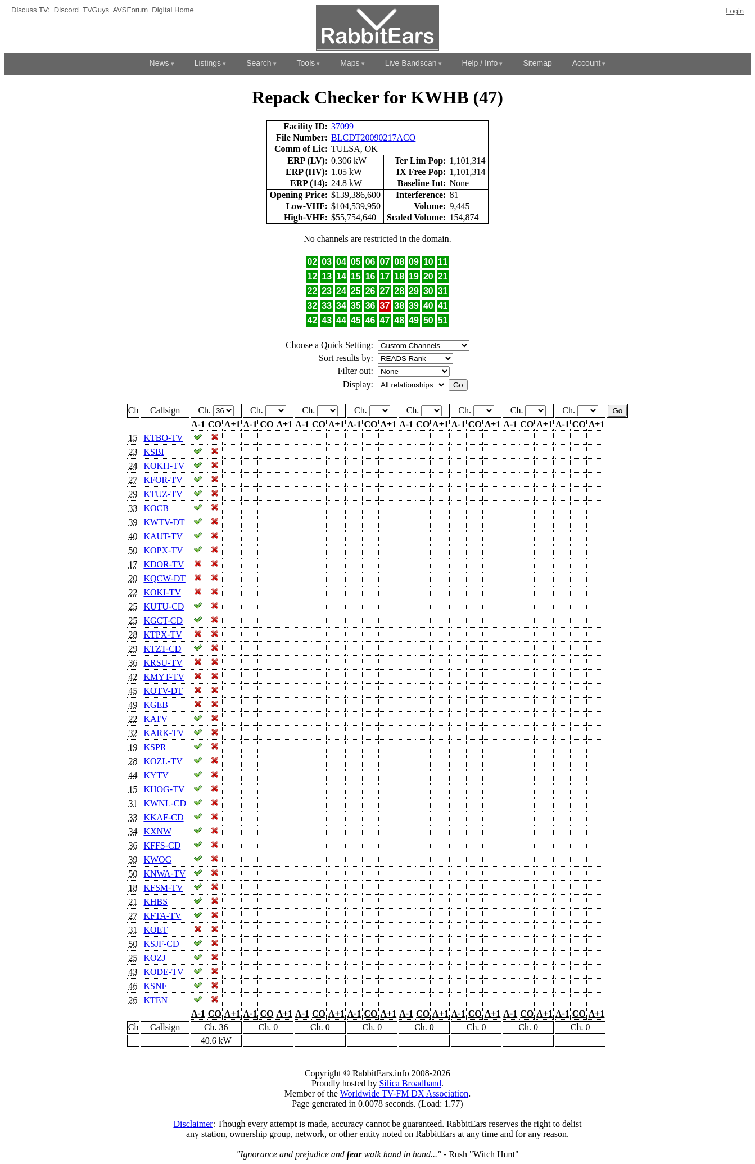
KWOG (157, 859)
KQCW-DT (164, 578)
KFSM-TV (163, 887)
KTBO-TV (163, 438)
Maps (349, 62)
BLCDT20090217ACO (373, 137)
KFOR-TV (162, 480)
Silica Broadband (410, 1083)
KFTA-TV (162, 916)
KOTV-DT (162, 691)
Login (735, 11)
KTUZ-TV (162, 494)
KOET (155, 930)
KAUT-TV (162, 536)
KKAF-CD (163, 817)
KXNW (157, 831)
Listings (208, 62)
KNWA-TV (164, 873)
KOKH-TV (163, 466)
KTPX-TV (162, 634)
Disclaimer (193, 1124)
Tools (306, 62)
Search (258, 62)
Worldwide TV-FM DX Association (404, 1093)
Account (586, 62)
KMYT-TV (163, 677)
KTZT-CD (162, 648)
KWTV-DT (163, 522)
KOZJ (154, 958)
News (159, 62)
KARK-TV (163, 733)
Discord (66, 10)
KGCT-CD (163, 620)
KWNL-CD (164, 803)
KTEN (155, 1000)
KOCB (155, 508)
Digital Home (172, 10)
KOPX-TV (163, 550)
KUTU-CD (163, 606)
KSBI (153, 452)
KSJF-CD (161, 944)
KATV (155, 719)
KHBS (155, 901)
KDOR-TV (163, 564)
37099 (342, 126)
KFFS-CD (161, 845)
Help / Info (480, 62)
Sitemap (537, 62)
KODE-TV (163, 972)
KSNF (154, 986)
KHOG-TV (163, 789)
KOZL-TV (162, 761)
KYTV (155, 775)
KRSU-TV (162, 662)
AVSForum (130, 10)
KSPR (154, 747)
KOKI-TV (161, 592)
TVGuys (96, 10)
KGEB (155, 705)
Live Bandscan (411, 62)
